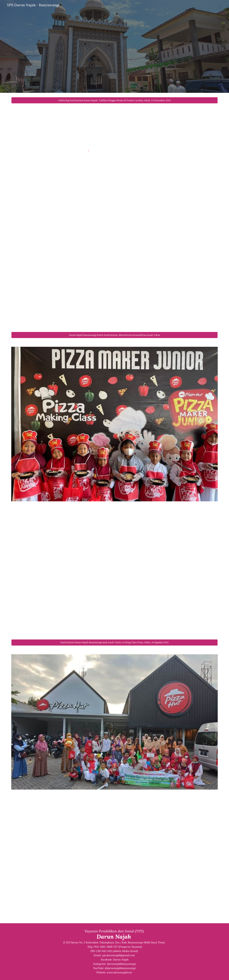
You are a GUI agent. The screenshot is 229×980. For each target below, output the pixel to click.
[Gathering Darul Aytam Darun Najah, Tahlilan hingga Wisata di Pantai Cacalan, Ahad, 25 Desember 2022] (114, 100)
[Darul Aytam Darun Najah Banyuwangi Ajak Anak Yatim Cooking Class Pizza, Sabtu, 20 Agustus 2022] (114, 642)
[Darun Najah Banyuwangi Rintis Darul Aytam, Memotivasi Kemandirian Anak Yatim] (114, 335)
